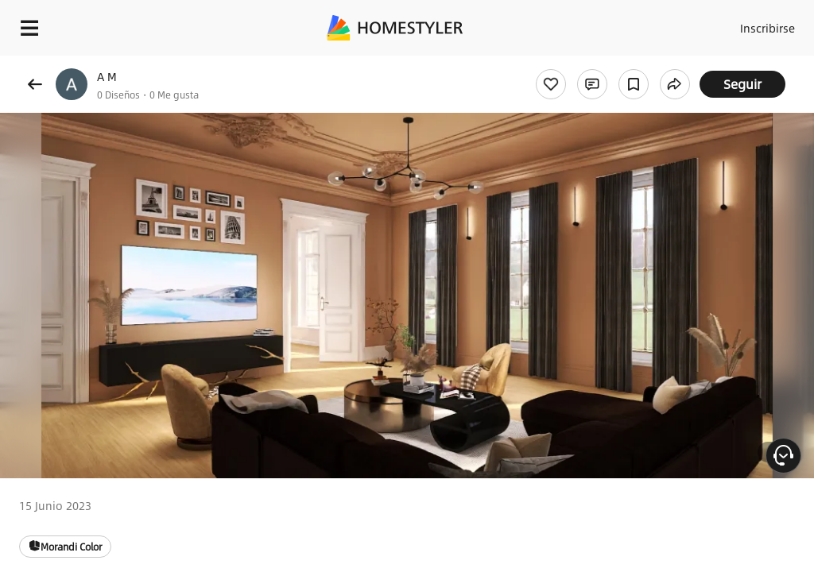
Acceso (703, 24)
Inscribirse (765, 24)
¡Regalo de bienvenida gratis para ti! (641, 67)
